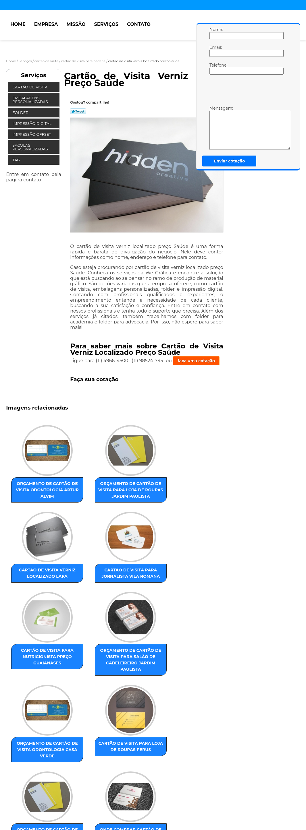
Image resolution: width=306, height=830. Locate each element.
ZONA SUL (123, 746)
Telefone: (215, 69)
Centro (170, 746)
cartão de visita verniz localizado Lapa (151, 488)
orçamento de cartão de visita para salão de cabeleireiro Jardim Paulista (93, 592)
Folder (20, 112)
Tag (16, 160)
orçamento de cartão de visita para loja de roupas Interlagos (35, 690)
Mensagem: (215, 128)
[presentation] (246, 91)
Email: (215, 51)
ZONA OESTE (97, 746)
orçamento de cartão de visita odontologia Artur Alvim (35, 492)
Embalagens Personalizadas (30, 100)
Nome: (215, 33)
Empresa (46, 24)
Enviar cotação (229, 161)
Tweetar (78, 111)
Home (17, 24)
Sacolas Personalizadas (30, 147)
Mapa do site (116, 799)
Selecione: (17, 746)
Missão (76, 24)
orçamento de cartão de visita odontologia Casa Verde (151, 589)
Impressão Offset (32, 134)
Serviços (106, 24)
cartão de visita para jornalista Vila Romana (210, 488)
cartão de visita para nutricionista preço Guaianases (35, 592)
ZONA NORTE (69, 746)
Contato (139, 24)
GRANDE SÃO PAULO (199, 746)
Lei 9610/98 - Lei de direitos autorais (100, 779)
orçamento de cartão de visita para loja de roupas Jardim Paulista (93, 495)
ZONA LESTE (42, 746)
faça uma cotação (196, 360)
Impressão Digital (32, 123)
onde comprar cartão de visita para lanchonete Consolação (93, 690)
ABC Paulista (148, 746)
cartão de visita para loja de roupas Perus (210, 586)
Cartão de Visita (30, 87)
